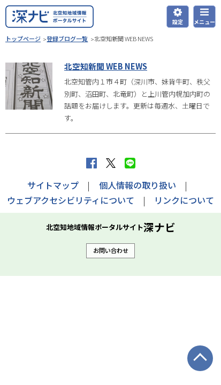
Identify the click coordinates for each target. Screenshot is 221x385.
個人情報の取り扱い (137, 185)
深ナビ (49, 16)
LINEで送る (130, 163)
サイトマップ (53, 185)
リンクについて (184, 200)
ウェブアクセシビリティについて (70, 200)
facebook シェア (91, 163)
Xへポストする (110, 163)
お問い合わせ (110, 250)
